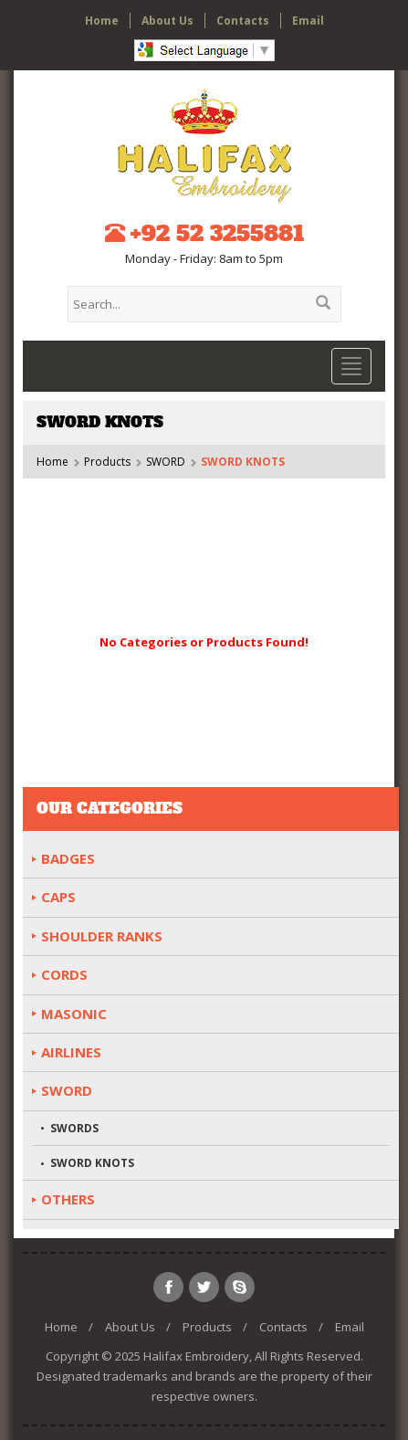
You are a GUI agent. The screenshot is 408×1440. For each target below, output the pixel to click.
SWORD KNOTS (92, 1163)
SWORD (165, 461)
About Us (167, 20)
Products (107, 461)
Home (102, 20)
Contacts (242, 20)
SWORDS (74, 1128)
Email (308, 20)
